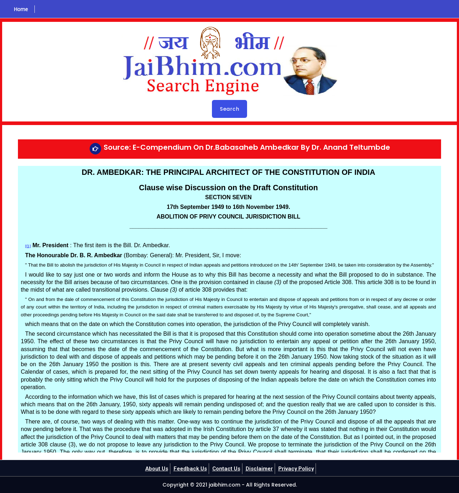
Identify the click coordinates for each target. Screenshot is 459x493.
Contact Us (226, 468)
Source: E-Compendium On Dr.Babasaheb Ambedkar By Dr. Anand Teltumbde (247, 147)
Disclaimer (261, 468)
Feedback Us (188, 468)
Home (18, 9)
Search (229, 109)
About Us (153, 468)
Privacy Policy (299, 468)
